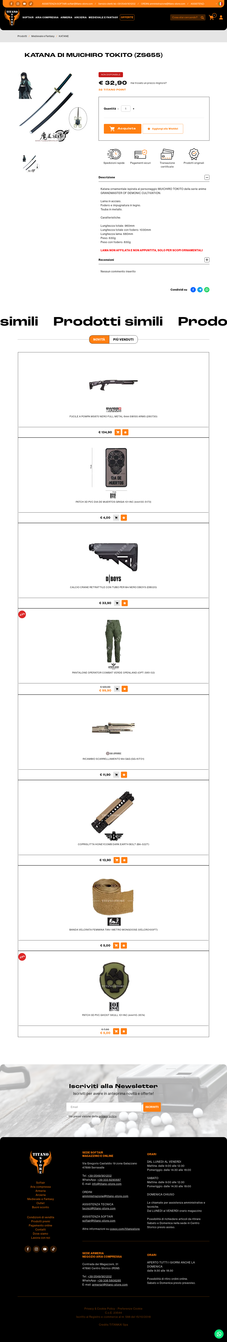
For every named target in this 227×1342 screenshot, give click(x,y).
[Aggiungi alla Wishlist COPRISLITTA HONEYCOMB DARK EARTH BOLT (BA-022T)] (124, 860)
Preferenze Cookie (130, 1308)
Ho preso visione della (93, 1116)
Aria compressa (47, 17)
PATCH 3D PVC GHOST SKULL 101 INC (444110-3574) (113, 1015)
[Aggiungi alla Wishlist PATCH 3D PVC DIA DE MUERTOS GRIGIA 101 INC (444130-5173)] (124, 518)
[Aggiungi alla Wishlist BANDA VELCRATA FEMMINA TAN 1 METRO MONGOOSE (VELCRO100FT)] (124, 945)
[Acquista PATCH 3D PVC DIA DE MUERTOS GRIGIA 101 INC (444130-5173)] (116, 518)
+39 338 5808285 (109, 1280)
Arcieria (80, 17)
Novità (99, 339)
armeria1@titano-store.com (110, 1284)
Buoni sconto (40, 1207)
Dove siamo (40, 1233)
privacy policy (108, 1116)
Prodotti (22, 36)
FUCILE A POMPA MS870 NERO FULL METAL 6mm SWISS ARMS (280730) (113, 416)
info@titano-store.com (107, 1184)
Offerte (127, 17)
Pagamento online (40, 1225)
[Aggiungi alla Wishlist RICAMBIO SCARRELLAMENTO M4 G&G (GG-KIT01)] (124, 775)
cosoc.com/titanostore (125, 1229)
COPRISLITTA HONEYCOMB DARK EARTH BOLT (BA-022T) (113, 844)
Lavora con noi (40, 1237)
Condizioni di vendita (40, 1217)
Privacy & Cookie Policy (99, 1308)
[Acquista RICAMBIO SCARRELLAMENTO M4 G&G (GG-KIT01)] (116, 775)
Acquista (122, 128)
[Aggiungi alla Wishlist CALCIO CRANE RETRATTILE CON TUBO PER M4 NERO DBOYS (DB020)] (125, 603)
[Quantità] (125, 109)
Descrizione (154, 177)
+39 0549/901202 (100, 1175)
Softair (28, 17)
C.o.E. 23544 (113, 1312)
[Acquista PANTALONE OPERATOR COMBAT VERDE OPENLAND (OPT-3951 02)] (117, 689)
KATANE (64, 36)
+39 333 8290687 (109, 1179)
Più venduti (123, 339)
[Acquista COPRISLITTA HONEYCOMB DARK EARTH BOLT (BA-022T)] (117, 860)
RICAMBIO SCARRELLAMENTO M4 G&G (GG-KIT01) (113, 758)
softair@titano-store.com (81, 3)
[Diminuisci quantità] (118, 109)
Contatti (40, 1229)
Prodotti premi (40, 1221)
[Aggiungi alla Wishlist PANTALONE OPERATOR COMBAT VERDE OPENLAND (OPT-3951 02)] (125, 689)
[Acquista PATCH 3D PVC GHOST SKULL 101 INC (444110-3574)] (116, 1031)
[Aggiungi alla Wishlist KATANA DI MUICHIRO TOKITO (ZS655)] (163, 129)
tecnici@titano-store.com (99, 1208)
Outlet (40, 1203)
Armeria (66, 17)
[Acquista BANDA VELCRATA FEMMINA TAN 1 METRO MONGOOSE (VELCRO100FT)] (116, 945)
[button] (220, 3)
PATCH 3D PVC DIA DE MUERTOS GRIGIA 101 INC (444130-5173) (113, 501)
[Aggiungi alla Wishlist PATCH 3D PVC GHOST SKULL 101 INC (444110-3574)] (124, 1031)
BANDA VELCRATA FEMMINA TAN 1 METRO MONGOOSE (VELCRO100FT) (113, 929)
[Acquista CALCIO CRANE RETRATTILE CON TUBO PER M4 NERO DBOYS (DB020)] (117, 603)
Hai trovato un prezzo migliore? (149, 83)
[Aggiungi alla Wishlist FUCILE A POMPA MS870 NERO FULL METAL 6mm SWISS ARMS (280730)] (125, 432)
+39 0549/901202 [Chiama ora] (127, 3)
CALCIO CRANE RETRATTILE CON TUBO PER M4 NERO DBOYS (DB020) (113, 587)
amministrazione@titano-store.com (169, 3)
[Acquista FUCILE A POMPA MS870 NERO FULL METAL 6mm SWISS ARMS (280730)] (118, 432)
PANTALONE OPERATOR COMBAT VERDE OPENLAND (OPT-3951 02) (113, 672)
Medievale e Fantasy (103, 17)
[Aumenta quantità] (133, 109)
